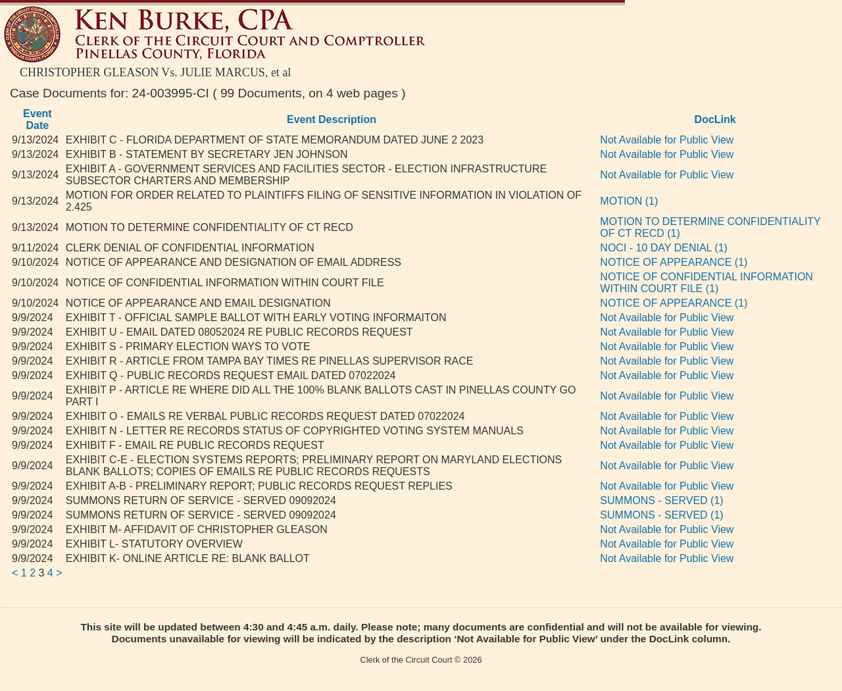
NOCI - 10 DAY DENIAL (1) (664, 247)
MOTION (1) (629, 201)
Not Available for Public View (666, 139)
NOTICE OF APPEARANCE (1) (673, 262)
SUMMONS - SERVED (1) (661, 500)
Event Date (37, 119)
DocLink (715, 119)
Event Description (331, 119)
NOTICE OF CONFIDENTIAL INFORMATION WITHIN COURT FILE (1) (706, 282)
